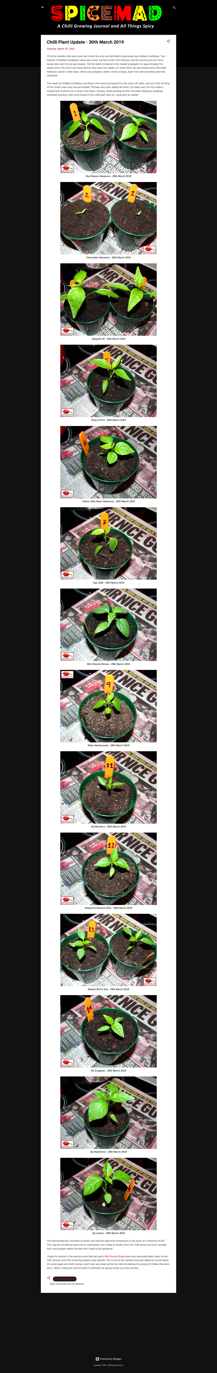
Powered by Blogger (109, 1359)
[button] (168, 41)
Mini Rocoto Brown (115, 1256)
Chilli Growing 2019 (64, 1279)
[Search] (174, 8)
